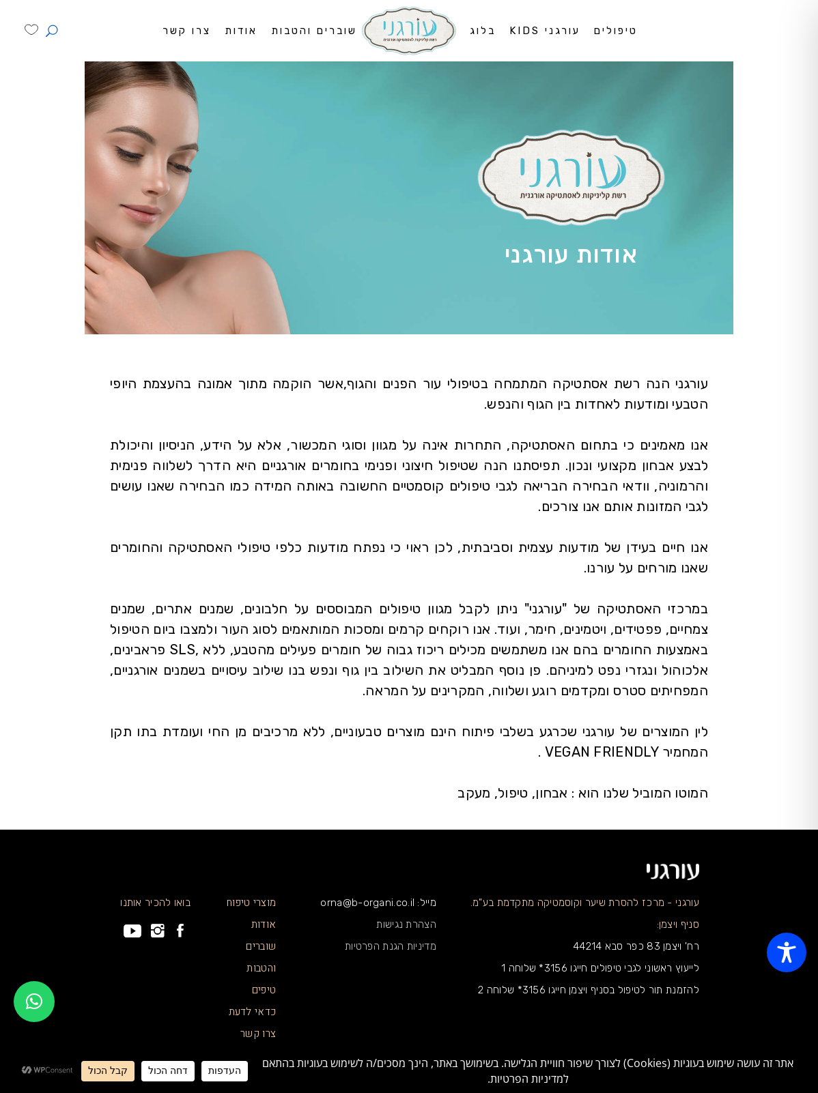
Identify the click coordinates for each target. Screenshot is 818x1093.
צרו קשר (258, 1033)
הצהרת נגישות (406, 924)
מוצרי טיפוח (251, 902)
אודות (264, 924)
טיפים (264, 989)
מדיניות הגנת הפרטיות (390, 946)
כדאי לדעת (253, 1011)
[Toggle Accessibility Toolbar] (786, 952)
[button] (34, 1001)
